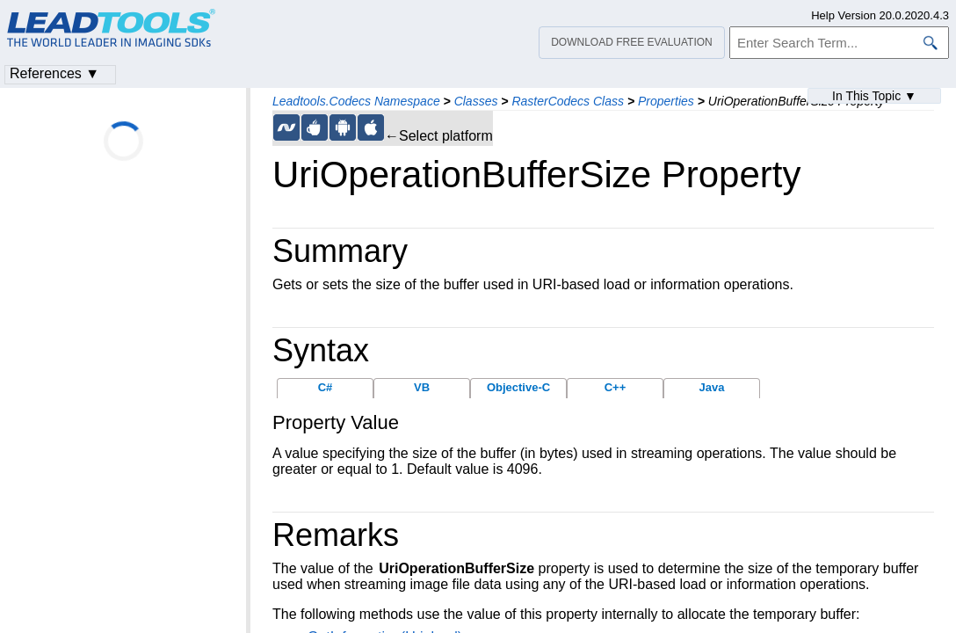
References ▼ (54, 73)
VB (422, 387)
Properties (666, 101)
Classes (476, 101)
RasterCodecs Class (567, 101)
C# (325, 387)
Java (712, 387)
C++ (615, 387)
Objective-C (518, 387)
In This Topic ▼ (874, 96)
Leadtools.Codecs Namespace (356, 101)
